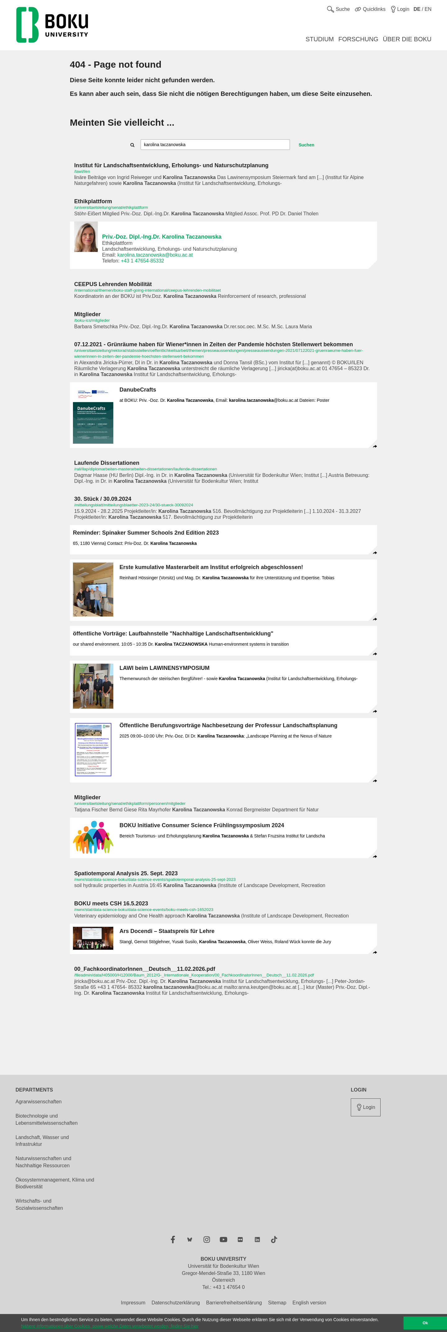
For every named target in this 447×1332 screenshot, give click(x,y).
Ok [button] (425, 1323)
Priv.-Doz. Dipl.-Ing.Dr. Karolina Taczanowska (161, 237)
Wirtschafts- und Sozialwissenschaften (39, 1204)
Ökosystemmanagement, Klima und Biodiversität (55, 1183)
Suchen (306, 144)
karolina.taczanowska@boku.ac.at (155, 255)
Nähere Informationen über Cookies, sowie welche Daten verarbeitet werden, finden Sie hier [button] (109, 1326)
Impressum (133, 1302)
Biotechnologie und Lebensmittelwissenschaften (47, 1119)
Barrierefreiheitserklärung (234, 1302)
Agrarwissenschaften (39, 1101)
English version (309, 1302)
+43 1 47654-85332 (142, 260)
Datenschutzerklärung (175, 1302)
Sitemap (277, 1302)
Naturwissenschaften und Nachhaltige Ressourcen (43, 1162)
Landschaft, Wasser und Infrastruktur (42, 1141)
